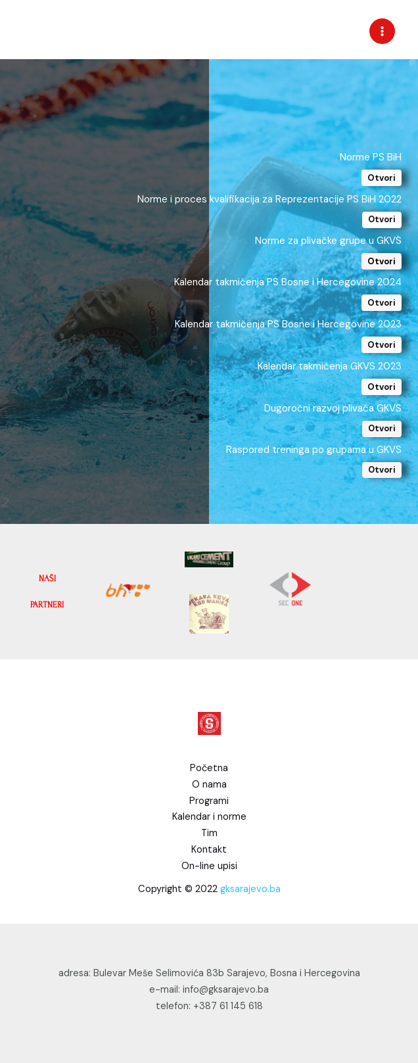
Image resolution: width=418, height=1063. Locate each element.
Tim (209, 833)
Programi (209, 801)
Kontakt (209, 849)
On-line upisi (209, 866)
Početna (209, 768)
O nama (209, 784)
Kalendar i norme (209, 817)
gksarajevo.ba (250, 889)
